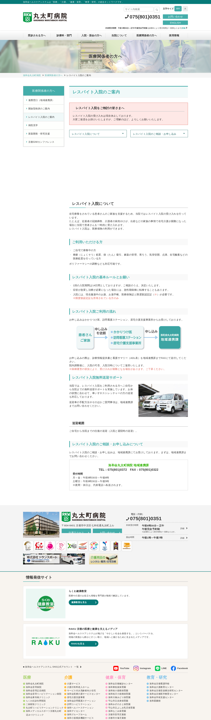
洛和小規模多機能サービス (80, 661)
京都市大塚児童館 (117, 661)
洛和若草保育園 (116, 681)
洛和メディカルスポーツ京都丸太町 (43, 654)
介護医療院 (72, 668)
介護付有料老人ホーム (78, 630)
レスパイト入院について (86, 133)
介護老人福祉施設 (76, 674)
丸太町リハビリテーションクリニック (45, 651)
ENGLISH (175, 22)
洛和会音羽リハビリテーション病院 (43, 637)
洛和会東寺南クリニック (38, 640)
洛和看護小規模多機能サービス (82, 664)
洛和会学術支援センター (162, 640)
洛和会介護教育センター (162, 630)
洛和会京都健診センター (120, 626)
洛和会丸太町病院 (35, 626)
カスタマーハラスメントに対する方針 (167, 696)
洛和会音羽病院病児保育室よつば (125, 685)
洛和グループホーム (77, 657)
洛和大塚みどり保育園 (119, 640)
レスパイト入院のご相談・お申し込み (154, 133)
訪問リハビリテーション (79, 647)
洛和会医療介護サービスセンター (83, 637)
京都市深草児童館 (117, 668)
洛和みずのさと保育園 (119, 647)
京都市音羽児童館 (117, 657)
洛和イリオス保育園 (118, 688)
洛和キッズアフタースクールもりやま (127, 678)
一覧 (76, 610)
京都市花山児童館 (117, 664)
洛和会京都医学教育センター (164, 637)
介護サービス (73, 626)
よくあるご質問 (136, 696)
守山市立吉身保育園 (118, 644)
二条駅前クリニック (36, 647)
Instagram (145, 611)
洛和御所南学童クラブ (119, 671)
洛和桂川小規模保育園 (119, 637)
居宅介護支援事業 (76, 640)
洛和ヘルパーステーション (80, 651)
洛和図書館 (155, 644)
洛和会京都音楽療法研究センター (166, 633)
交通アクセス (76, 475)
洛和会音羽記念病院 (36, 633)
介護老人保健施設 (76, 671)
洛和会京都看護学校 (159, 626)
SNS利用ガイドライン (114, 696)
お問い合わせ (175, 16)
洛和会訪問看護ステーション (81, 644)
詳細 (182, 471)
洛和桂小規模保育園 (118, 633)
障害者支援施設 (75, 678)
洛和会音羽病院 (33, 630)
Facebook (182, 611)
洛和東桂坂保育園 (117, 630)
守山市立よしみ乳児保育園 (121, 651)
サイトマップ (67, 696)
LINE (164, 611)
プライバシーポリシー (88, 696)
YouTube (124, 611)
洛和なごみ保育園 (117, 654)
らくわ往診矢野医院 (36, 644)
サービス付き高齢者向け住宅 (81, 633)
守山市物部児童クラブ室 (120, 674)
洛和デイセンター (76, 654)
